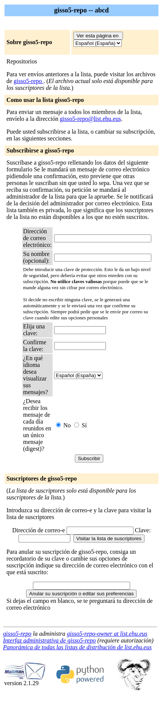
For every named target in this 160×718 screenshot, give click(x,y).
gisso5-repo (28, 81)
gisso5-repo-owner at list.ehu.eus (107, 633)
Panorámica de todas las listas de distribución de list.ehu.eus (77, 647)
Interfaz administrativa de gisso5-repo (49, 640)
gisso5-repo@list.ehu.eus (90, 119)
